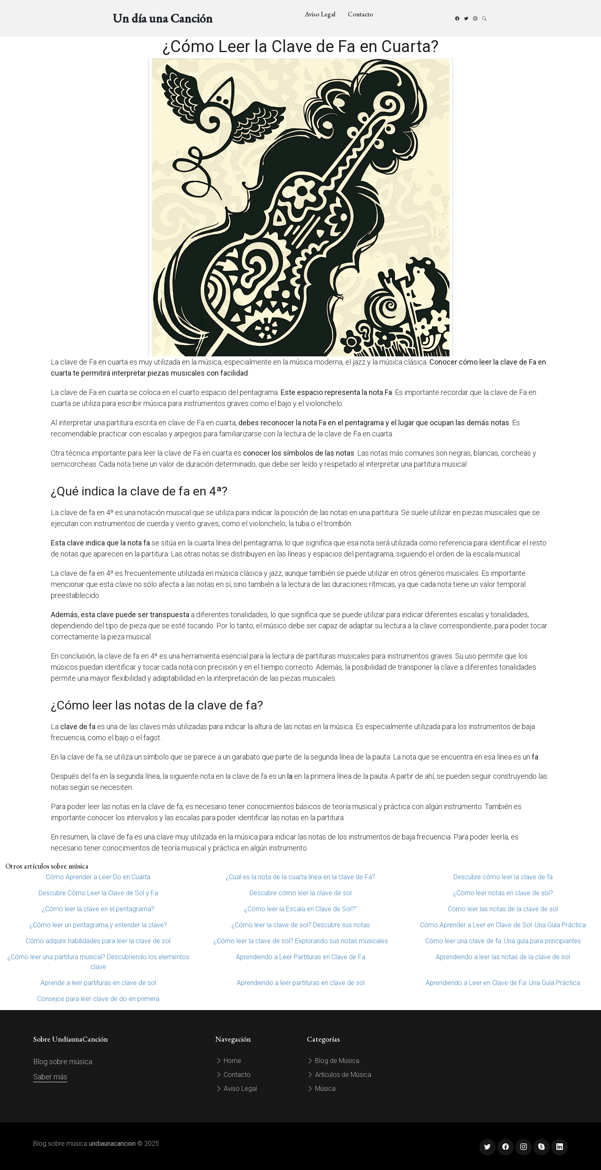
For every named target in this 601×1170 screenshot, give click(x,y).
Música (321, 1088)
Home (228, 1061)
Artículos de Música (339, 1075)
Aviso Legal (320, 14)
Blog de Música (333, 1061)
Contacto (360, 14)
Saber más (50, 1076)
